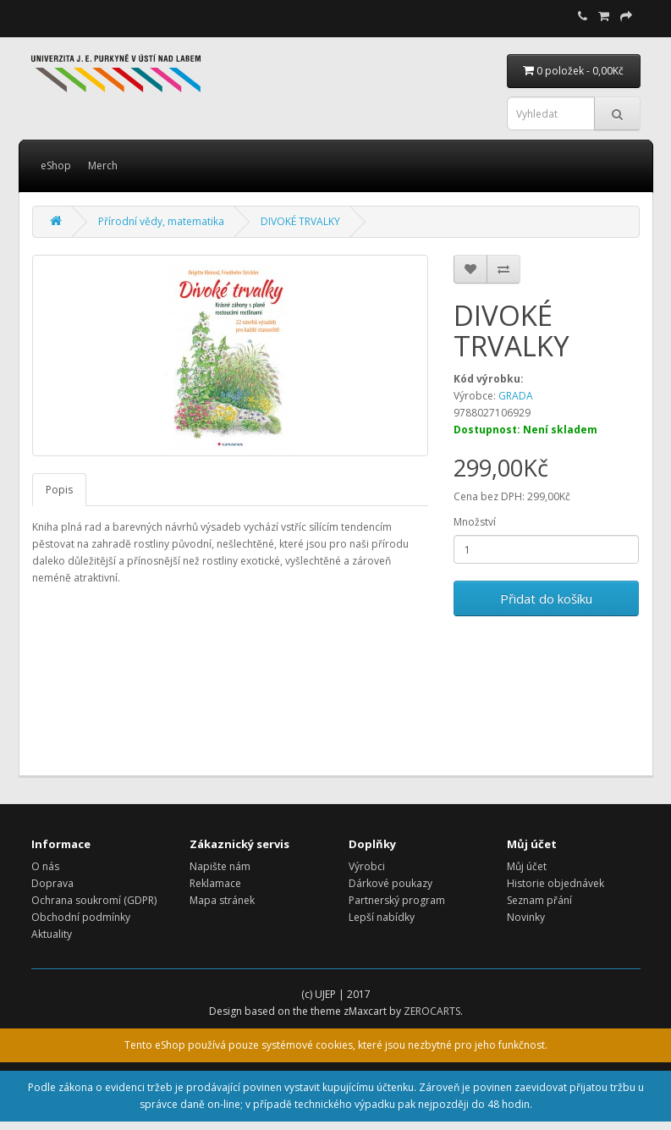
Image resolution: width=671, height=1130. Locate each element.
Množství (475, 522)
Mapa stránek (222, 900)
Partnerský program (397, 900)
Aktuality (51, 934)
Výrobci (367, 866)
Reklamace (215, 883)
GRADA (515, 396)
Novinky (526, 917)
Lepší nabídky (382, 917)
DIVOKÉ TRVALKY (300, 221)
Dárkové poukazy (390, 883)
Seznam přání (539, 900)
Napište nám (220, 866)
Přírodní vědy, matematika (161, 221)
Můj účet (527, 866)
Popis (59, 489)
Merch (103, 165)
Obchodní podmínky (80, 917)
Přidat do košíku (546, 598)
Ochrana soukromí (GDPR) (94, 900)
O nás (45, 866)
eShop (56, 165)
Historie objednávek (555, 883)
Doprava (52, 883)
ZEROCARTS (432, 1011)
